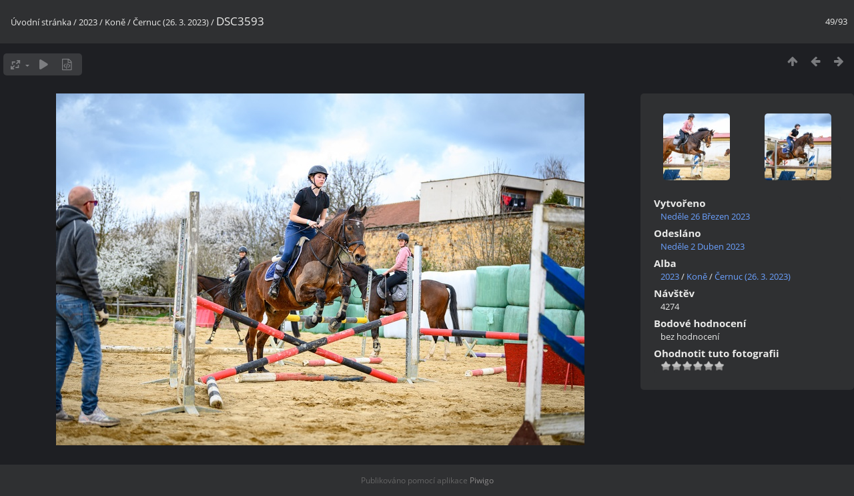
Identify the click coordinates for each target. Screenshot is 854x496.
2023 (88, 22)
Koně (115, 22)
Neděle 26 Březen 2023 (705, 216)
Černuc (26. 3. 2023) (171, 22)
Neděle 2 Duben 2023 (703, 246)
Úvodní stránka (41, 22)
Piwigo (482, 480)
